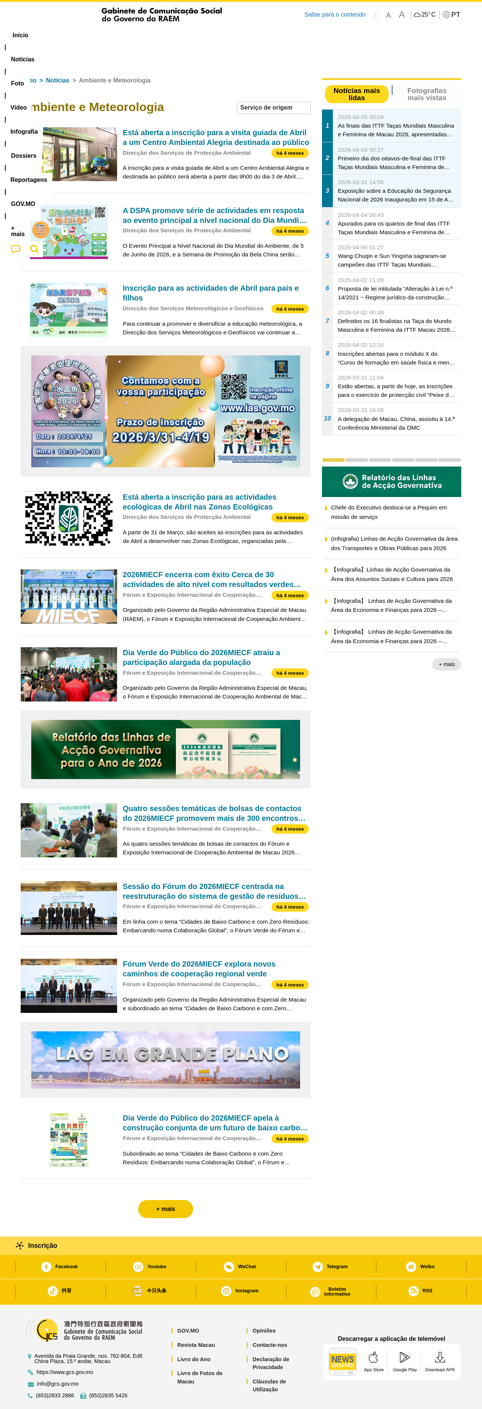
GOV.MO (188, 1308)
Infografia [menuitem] (172, 35)
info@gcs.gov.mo (57, 1361)
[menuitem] (71, 35)
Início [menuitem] (36, 35)
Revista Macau (196, 1322)
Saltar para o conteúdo (335, 14)
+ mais (447, 641)
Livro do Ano (193, 1336)
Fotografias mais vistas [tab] (427, 71)
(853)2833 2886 (55, 1372)
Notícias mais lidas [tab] (357, 71)
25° (428, 15)
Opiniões (264, 1308)
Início (29, 57)
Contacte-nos (270, 1322)
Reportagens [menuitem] (259, 35)
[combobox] (273, 85)
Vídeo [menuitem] (135, 35)
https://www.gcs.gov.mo (65, 1349)
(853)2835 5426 (108, 1372)
